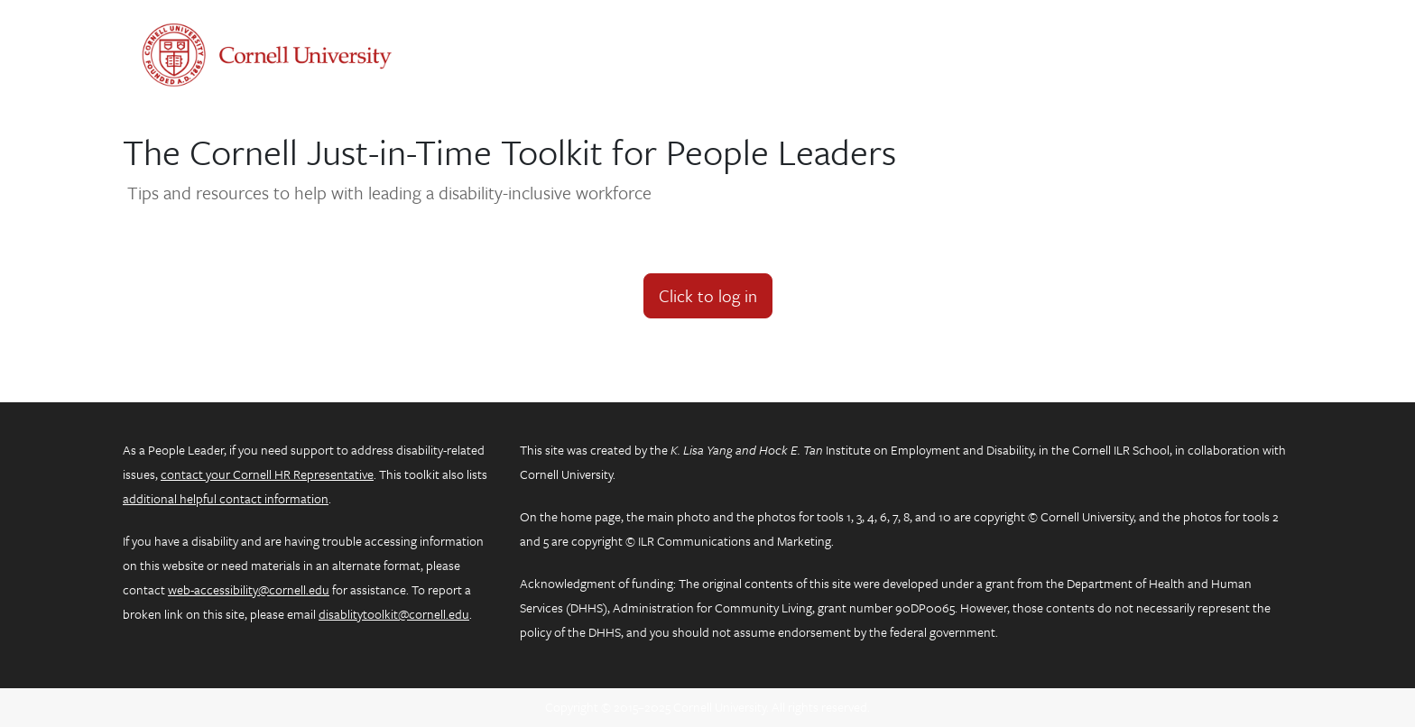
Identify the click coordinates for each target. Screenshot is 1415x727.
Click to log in (708, 295)
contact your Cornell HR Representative (267, 474)
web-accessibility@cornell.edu (248, 589)
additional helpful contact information (225, 498)
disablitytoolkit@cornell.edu (394, 613)
